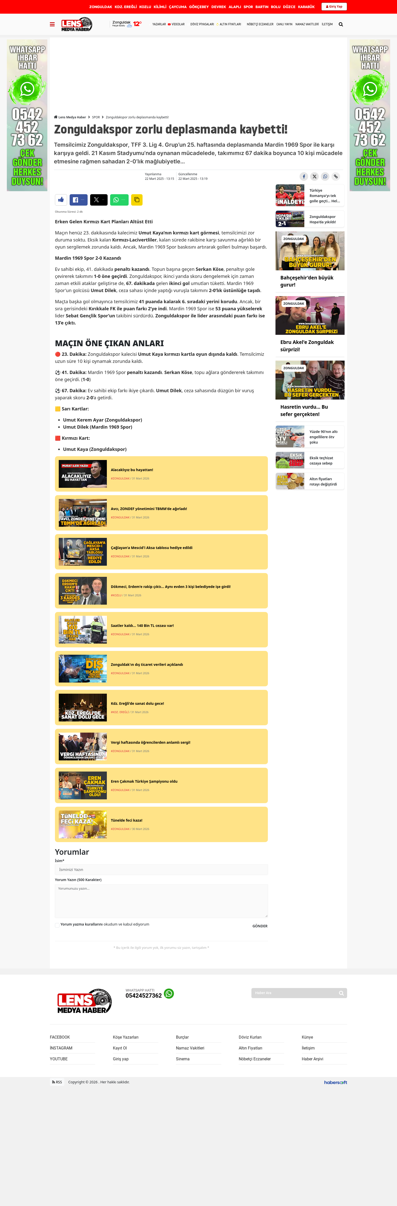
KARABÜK (306, 7)
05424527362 (144, 1114)
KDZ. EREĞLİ (126, 7)
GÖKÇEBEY (199, 7)
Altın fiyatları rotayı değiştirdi (323, 481)
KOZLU (145, 7)
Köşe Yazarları (125, 1156)
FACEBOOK (60, 1156)
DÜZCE (289, 7)
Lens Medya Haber (70, 117)
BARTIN (261, 7)
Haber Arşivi (312, 1178)
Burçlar (182, 1156)
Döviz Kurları (250, 1156)
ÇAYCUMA (178, 7)
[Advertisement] (198, 72)
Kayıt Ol (120, 1167)
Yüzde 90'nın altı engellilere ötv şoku (324, 437)
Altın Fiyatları (250, 1167)
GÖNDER (259, 1045)
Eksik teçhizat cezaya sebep (321, 460)
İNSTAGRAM (61, 1167)
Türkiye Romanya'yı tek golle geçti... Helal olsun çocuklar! (325, 196)
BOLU (276, 7)
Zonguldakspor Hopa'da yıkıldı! (323, 219)
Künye (307, 1156)
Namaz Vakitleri (190, 1167)
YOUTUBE (59, 1178)
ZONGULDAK (100, 7)
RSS (57, 1201)
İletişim (308, 1167)
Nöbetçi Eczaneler (255, 1178)
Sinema (183, 1178)
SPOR (248, 7)
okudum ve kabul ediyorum (105, 1043)
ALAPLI (235, 7)
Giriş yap (121, 1178)
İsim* (59, 979)
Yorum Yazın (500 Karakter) (78, 998)
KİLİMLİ (160, 7)
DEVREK (218, 7)
